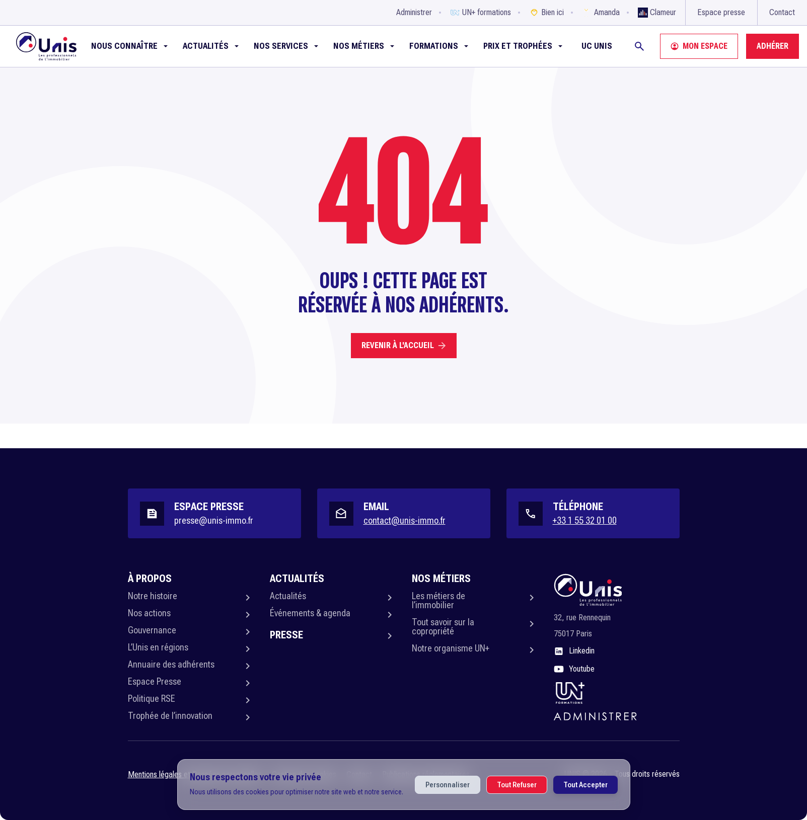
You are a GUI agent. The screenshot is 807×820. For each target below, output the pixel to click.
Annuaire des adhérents (171, 664)
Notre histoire (152, 596)
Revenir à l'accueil (403, 345)
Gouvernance (152, 630)
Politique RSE (151, 698)
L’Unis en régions (158, 647)
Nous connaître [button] (124, 46)
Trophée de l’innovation (170, 715)
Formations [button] (433, 46)
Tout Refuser (517, 785)
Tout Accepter (585, 785)
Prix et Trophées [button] (517, 46)
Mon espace (699, 46)
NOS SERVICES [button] (281, 46)
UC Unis (596, 46)
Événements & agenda (310, 613)
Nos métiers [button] (358, 46)
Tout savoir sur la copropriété (443, 626)
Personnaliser (447, 785)
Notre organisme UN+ (450, 648)
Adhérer (772, 46)
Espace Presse (154, 681)
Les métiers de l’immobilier (438, 600)
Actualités (288, 596)
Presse (286, 635)
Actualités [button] (206, 46)
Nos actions (149, 613)
